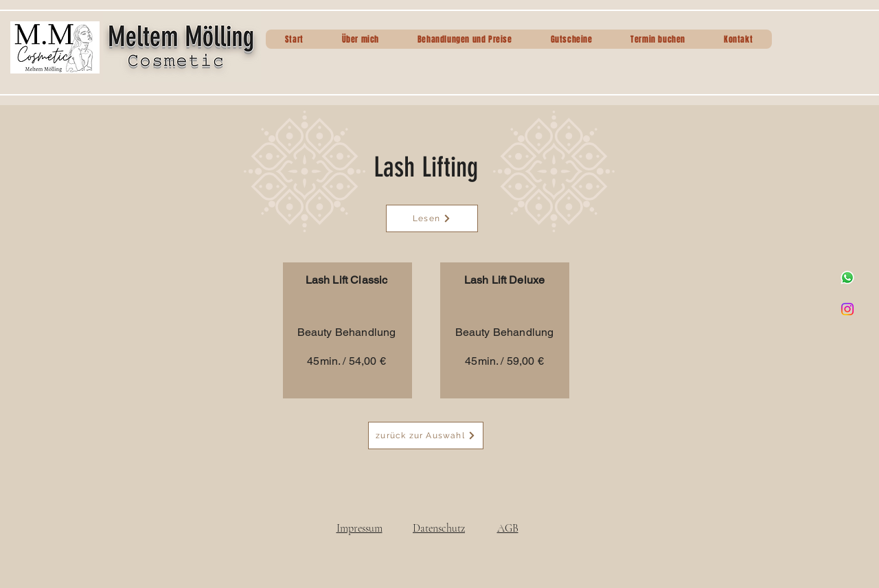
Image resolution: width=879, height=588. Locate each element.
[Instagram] (847, 309)
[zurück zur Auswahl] (425, 435)
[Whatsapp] (847, 277)
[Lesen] (432, 218)
